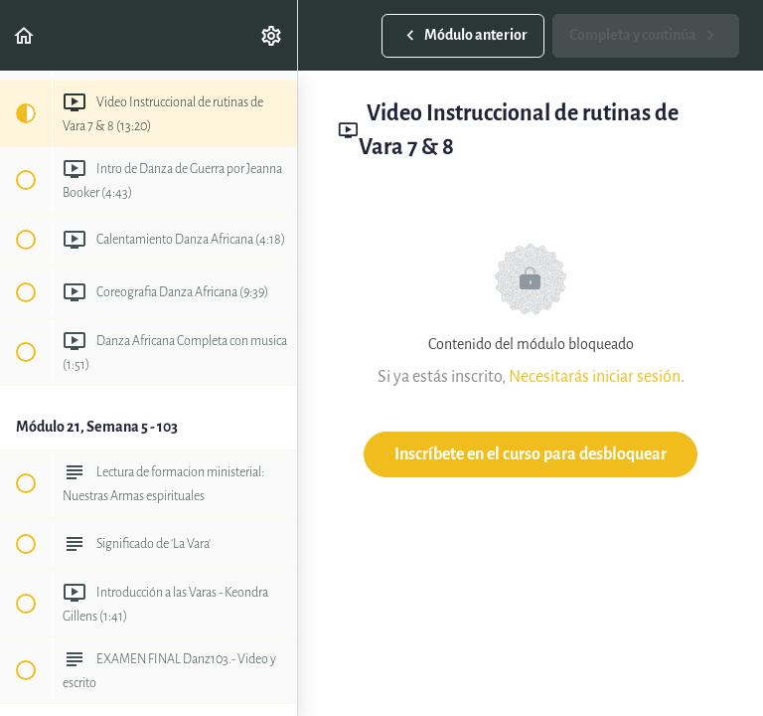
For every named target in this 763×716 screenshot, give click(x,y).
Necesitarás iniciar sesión (595, 376)
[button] (25, 35)
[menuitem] (272, 35)
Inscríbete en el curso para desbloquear (530, 454)
